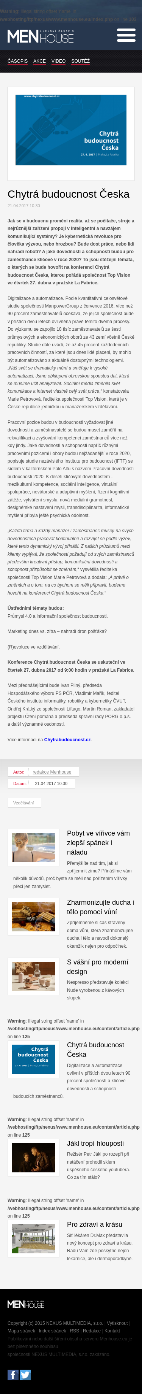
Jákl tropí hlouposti (95, 1143)
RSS (74, 1331)
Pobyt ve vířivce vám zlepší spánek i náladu (98, 842)
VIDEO (58, 61)
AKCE (39, 61)
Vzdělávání (23, 803)
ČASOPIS (18, 61)
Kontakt (112, 1331)
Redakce (92, 1331)
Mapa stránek (21, 1331)
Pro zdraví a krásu (94, 1224)
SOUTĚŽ (80, 61)
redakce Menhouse (52, 772)
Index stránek (52, 1331)
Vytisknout (117, 1323)
